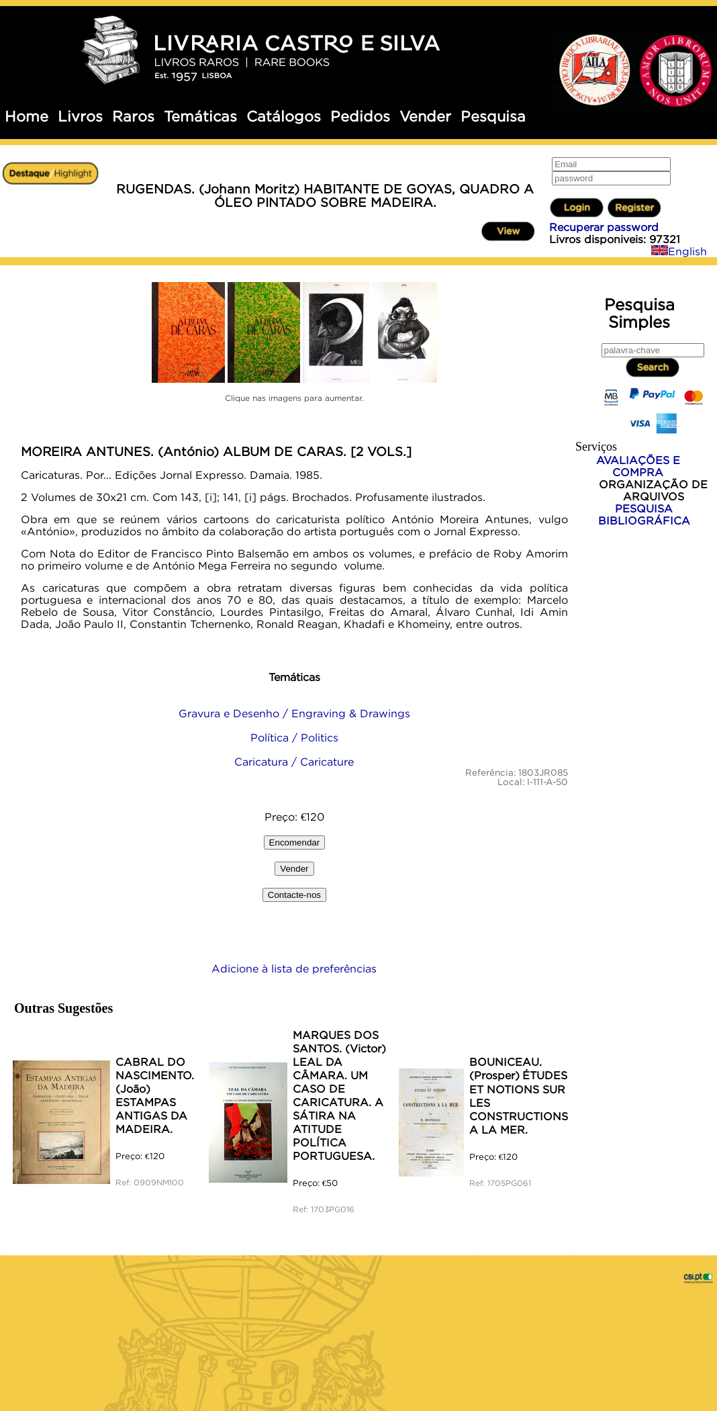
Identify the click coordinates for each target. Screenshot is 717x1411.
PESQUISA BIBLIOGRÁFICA (644, 514)
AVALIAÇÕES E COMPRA (638, 466)
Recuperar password (604, 227)
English (679, 251)
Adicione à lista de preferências (294, 968)
